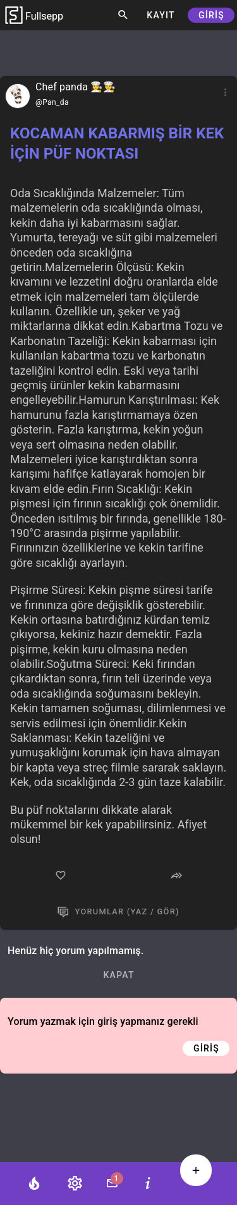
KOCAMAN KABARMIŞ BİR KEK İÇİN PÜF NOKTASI (117, 143)
